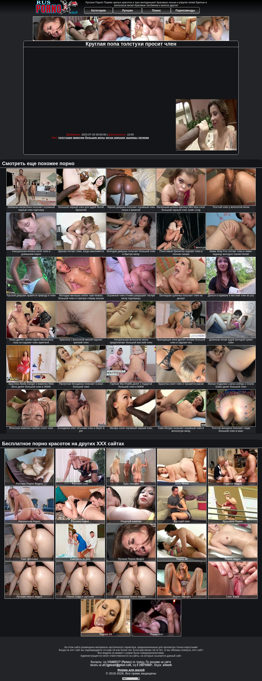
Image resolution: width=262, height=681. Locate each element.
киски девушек (115, 137)
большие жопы (95, 137)
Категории (98, 10)
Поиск (156, 10)
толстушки (65, 137)
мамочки (78, 137)
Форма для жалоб (131, 670)
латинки (143, 137)
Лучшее (127, 10)
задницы (132, 137)
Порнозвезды (185, 10)
